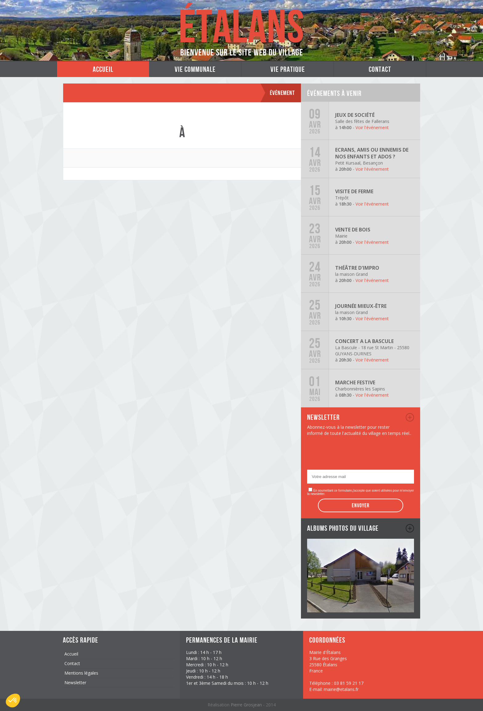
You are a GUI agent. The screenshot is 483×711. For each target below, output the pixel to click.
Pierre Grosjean (247, 705)
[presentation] (354, 455)
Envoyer (360, 505)
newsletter (410, 417)
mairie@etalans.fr (341, 689)
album (410, 528)
